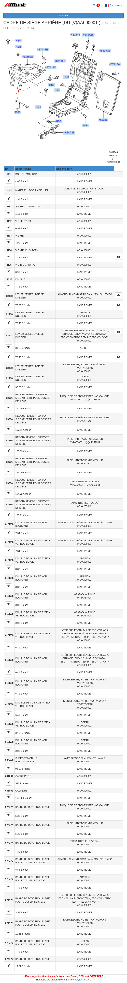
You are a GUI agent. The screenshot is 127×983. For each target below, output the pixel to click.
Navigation (63, 15)
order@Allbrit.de (80, 979)
